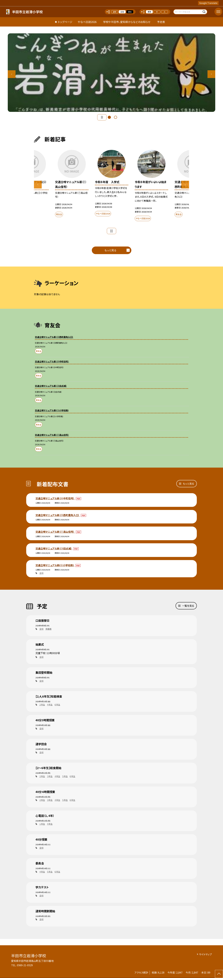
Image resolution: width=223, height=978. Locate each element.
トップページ (65, 22)
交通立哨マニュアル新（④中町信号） (55, 498)
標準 (149, 12)
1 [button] (109, 117)
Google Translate (208, 2)
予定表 (161, 22)
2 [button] (115, 117)
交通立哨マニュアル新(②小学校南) (55, 565)
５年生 (65, 776)
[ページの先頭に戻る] (219, 974)
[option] (111, 72)
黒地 (130, 12)
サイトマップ (205, 954)
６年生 (57, 704)
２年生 (42, 704)
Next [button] (211, 74)
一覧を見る (188, 606)
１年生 (42, 823)
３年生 (50, 776)
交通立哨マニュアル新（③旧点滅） (54, 548)
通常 (114, 12)
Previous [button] (12, 74)
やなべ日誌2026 (87, 22)
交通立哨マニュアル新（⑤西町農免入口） (58, 515)
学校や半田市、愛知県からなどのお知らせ (126, 22)
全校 (41, 573)
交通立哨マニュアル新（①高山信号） (55, 532)
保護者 (48, 628)
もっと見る (110, 250)
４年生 (50, 704)
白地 (122, 12)
